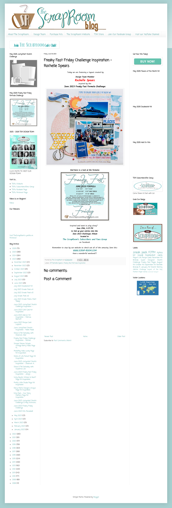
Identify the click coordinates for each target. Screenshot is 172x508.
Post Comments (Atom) (62, 340)
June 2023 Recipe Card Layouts (22, 323)
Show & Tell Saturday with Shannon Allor (24, 334)
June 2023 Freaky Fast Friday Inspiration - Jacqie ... (25, 373)
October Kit (140, 264)
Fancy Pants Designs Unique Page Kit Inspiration (25, 389)
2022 (14, 434)
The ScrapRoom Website (78, 34)
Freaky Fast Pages (148, 262)
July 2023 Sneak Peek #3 (23, 292)
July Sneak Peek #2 (21, 296)
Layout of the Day (154, 269)
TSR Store (99, 34)
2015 (14, 458)
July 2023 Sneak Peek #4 (23, 289)
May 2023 (18, 415)
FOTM (151, 252)
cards (160, 255)
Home (85, 336)
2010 (14, 476)
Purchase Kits (56, 34)
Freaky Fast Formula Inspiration (74, 263)
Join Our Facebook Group (119, 34)
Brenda (135, 260)
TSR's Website (17, 184)
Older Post (121, 336)
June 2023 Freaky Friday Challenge (23, 407)
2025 (14, 252)
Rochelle (159, 264)
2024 (14, 255)
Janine (135, 269)
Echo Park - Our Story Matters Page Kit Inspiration (22, 395)
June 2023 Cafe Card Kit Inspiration (23, 311)
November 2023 (20, 265)
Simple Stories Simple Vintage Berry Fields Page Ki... (24, 345)
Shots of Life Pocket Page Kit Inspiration (25, 357)
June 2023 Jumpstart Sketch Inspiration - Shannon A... (25, 362)
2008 (14, 483)
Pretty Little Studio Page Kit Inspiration (24, 383)
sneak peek (140, 252)
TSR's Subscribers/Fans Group (23, 187)
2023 (14, 259)
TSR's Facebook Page (19, 189)
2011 (14, 472)
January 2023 (19, 429)
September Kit (150, 264)
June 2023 (18, 283)
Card (149, 272)
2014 (14, 462)
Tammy (159, 267)
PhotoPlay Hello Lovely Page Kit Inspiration (24, 352)
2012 (14, 469)
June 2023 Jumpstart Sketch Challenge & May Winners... (25, 401)
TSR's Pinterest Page (20, 192)
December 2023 (20, 262)
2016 (14, 455)
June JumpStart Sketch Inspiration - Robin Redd (24, 329)
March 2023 (19, 422)
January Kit (145, 267)
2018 (14, 448)
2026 (14, 248)
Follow (12, 203)
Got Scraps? (154, 272)
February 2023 (20, 426)
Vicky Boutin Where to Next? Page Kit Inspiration (25, 378)
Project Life (137, 257)
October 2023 (19, 269)
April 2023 (18, 419)
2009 (14, 479)
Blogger (96, 497)
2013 (14, 465)
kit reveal (138, 255)
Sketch (153, 267)
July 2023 (18, 279)
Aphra (159, 252)
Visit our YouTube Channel (147, 34)
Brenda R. (136, 267)
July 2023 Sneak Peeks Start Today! (25, 300)
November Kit (157, 257)
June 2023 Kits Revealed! (23, 411)
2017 (14, 451)
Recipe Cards (147, 257)
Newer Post (48, 336)
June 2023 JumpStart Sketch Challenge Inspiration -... (25, 305)
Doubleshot (150, 255)
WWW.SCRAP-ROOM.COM (85, 250)
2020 (14, 441)
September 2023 (20, 273)
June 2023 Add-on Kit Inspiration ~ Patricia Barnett (22, 317)
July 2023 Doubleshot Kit (23, 286)
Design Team (40, 34)
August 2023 (19, 276)
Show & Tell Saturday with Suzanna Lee (24, 368)
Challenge (143, 269)
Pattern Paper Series (140, 272)
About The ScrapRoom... (18, 34)
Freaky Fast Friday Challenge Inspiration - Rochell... (24, 339)
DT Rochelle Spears (56, 263)
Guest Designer (148, 260)
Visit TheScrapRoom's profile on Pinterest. (21, 236)
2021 (14, 437)
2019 (14, 444)
